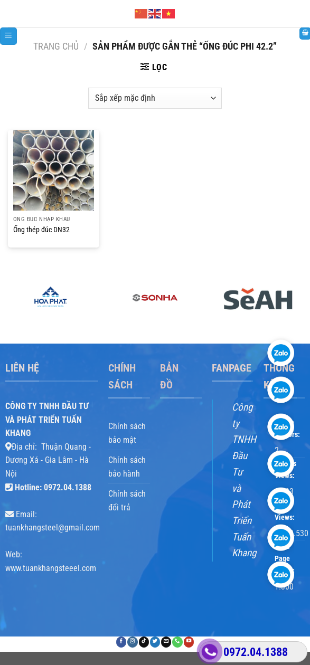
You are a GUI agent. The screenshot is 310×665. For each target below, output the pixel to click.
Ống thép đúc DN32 (41, 229)
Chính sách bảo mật (127, 433)
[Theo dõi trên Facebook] (121, 642)
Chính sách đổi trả (127, 500)
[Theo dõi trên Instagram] (132, 642)
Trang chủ (56, 46)
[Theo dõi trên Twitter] (155, 642)
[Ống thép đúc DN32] (53, 170)
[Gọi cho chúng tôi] (177, 642)
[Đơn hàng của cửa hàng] (155, 98)
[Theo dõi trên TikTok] (144, 642)
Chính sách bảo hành (127, 467)
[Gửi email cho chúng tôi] (166, 642)
